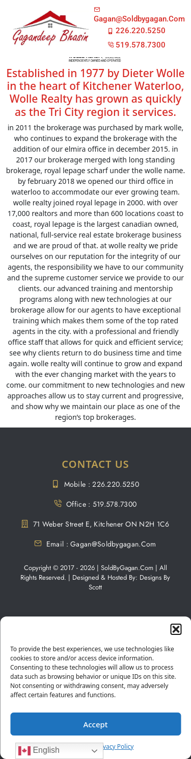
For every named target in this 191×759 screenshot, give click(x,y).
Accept (95, 724)
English (39, 751)
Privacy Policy (114, 746)
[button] (176, 629)
